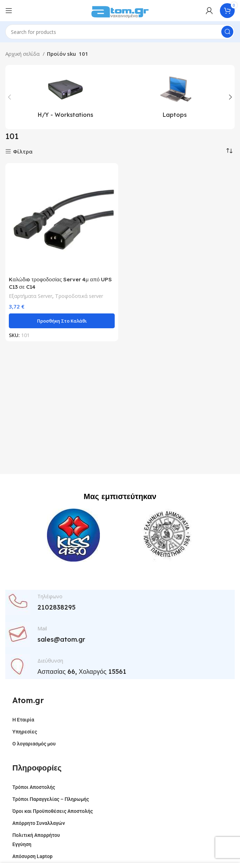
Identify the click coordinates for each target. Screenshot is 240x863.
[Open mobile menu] (9, 11)
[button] (62, 320)
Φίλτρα (22, 152)
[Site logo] (120, 9)
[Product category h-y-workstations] (65, 97)
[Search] (120, 31)
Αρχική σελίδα (23, 53)
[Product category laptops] (175, 97)
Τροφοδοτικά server (79, 296)
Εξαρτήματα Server (30, 296)
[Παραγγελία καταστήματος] (229, 150)
